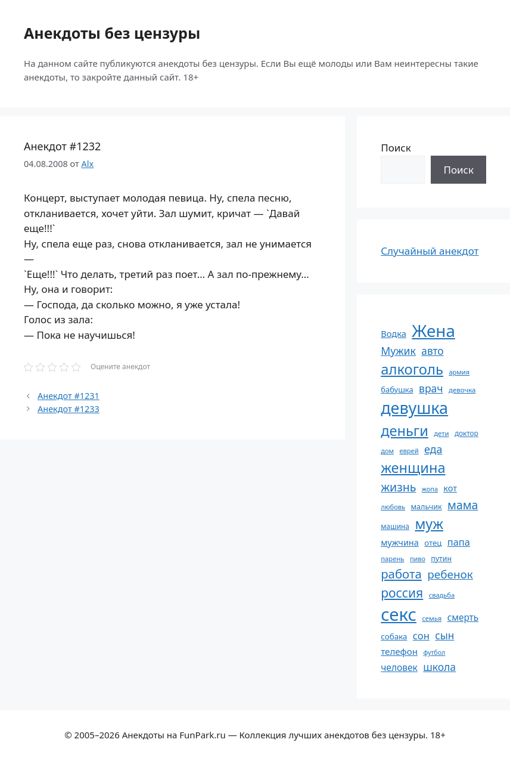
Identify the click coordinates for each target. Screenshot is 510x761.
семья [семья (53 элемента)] (431, 618)
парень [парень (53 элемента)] (392, 558)
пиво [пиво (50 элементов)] (417, 558)
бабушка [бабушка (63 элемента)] (397, 389)
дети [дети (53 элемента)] (441, 433)
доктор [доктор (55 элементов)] (466, 433)
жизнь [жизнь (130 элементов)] (398, 487)
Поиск (396, 147)
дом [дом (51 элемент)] (387, 450)
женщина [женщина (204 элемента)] (413, 467)
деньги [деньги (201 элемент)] (404, 430)
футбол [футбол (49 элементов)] (434, 652)
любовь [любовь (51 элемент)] (393, 506)
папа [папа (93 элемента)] (458, 542)
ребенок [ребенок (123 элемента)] (450, 574)
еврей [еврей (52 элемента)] (408, 450)
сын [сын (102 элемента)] (444, 635)
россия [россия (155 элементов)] (402, 592)
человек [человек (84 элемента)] (399, 667)
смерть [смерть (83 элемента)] (462, 617)
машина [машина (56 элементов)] (395, 526)
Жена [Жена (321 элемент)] (433, 330)
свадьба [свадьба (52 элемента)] (442, 594)
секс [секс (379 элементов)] (398, 614)
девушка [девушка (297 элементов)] (414, 408)
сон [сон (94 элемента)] (421, 635)
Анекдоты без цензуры (112, 33)
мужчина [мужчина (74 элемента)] (400, 542)
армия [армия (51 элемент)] (459, 371)
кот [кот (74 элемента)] (450, 488)
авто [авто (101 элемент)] (432, 351)
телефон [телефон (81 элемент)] (399, 651)
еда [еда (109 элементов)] (433, 449)
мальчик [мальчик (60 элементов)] (426, 507)
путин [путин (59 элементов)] (441, 558)
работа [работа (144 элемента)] (401, 573)
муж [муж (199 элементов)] (429, 523)
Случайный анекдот (429, 251)
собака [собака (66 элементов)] (394, 636)
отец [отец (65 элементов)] (432, 542)
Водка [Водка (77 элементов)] (393, 333)
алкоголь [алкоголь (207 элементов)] (412, 369)
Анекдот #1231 (68, 395)
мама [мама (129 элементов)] (462, 505)
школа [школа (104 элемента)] (439, 667)
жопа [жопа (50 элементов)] (430, 488)
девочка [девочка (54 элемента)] (462, 389)
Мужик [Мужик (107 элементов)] (398, 351)
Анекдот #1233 (68, 408)
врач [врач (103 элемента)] (431, 388)
